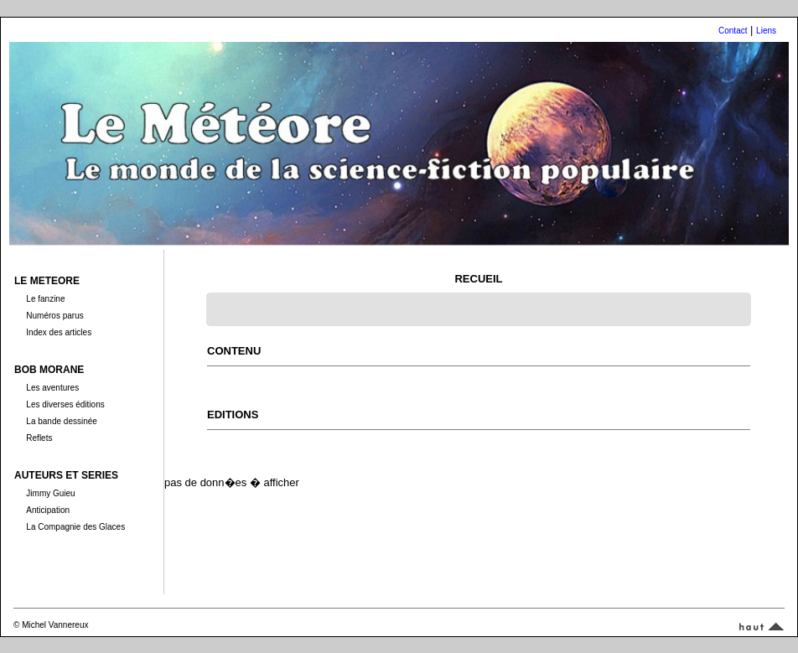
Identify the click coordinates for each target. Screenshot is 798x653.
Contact (732, 30)
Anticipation (48, 510)
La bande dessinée (61, 421)
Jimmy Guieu (50, 493)
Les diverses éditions (65, 404)
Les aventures (52, 387)
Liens (766, 30)
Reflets (39, 438)
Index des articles (58, 332)
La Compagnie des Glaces (75, 526)
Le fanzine (45, 298)
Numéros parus (54, 315)
